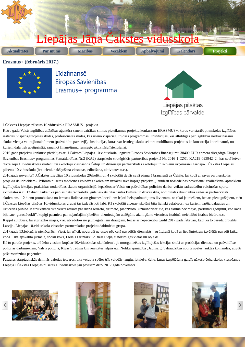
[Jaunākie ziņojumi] (5, 305)
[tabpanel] (122, 197)
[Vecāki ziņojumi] (240, 305)
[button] (35, 305)
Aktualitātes (18, 51)
